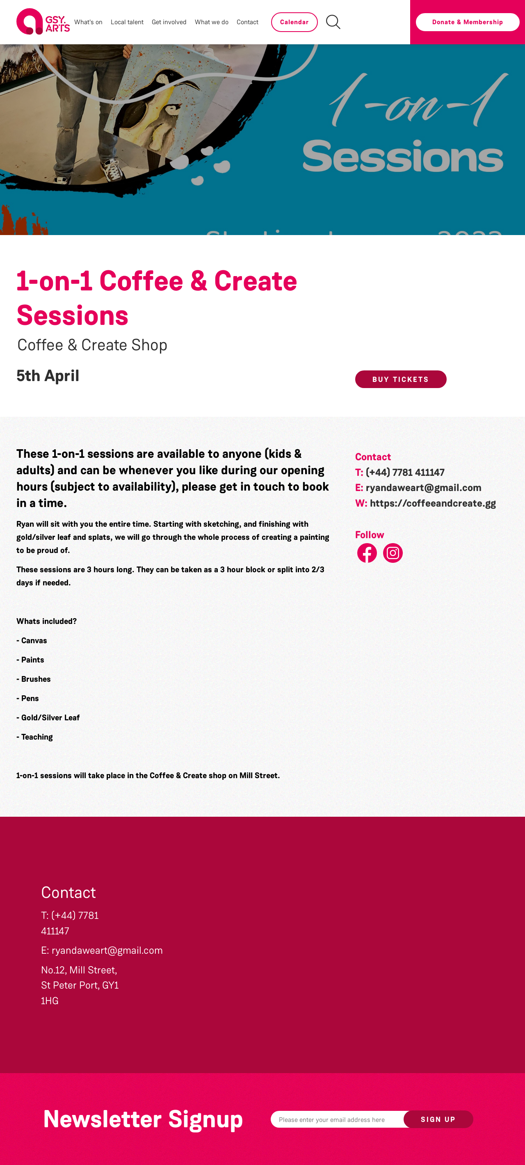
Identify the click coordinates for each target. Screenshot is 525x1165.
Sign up (438, 1119)
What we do (211, 22)
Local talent (127, 22)
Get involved (169, 22)
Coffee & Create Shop (92, 345)
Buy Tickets (400, 379)
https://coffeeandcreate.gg (433, 503)
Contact (247, 22)
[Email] (350, 1119)
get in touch (252, 486)
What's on (88, 22)
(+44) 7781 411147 (405, 472)
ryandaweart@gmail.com (424, 487)
